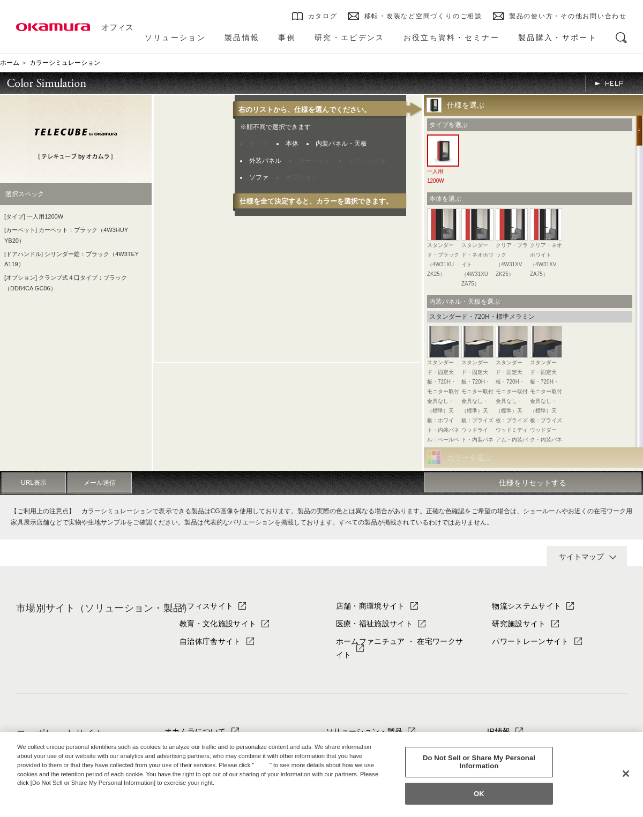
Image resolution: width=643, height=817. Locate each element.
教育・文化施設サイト (218, 623)
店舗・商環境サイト (370, 606)
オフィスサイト (206, 606)
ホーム (9, 62)
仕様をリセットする (532, 482)
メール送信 (100, 482)
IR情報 (498, 731)
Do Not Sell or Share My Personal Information (479, 762)
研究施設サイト (518, 623)
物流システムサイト (526, 606)
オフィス (117, 27)
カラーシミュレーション (64, 62)
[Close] (626, 773)
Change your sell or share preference (73, 801)
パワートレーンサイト (530, 641)
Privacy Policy (40, 792)
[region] (321, 774)
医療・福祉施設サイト (374, 623)
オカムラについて (195, 731)
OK (479, 794)
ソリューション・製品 (364, 731)
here (263, 765)
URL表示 (34, 482)
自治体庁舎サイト (210, 641)
